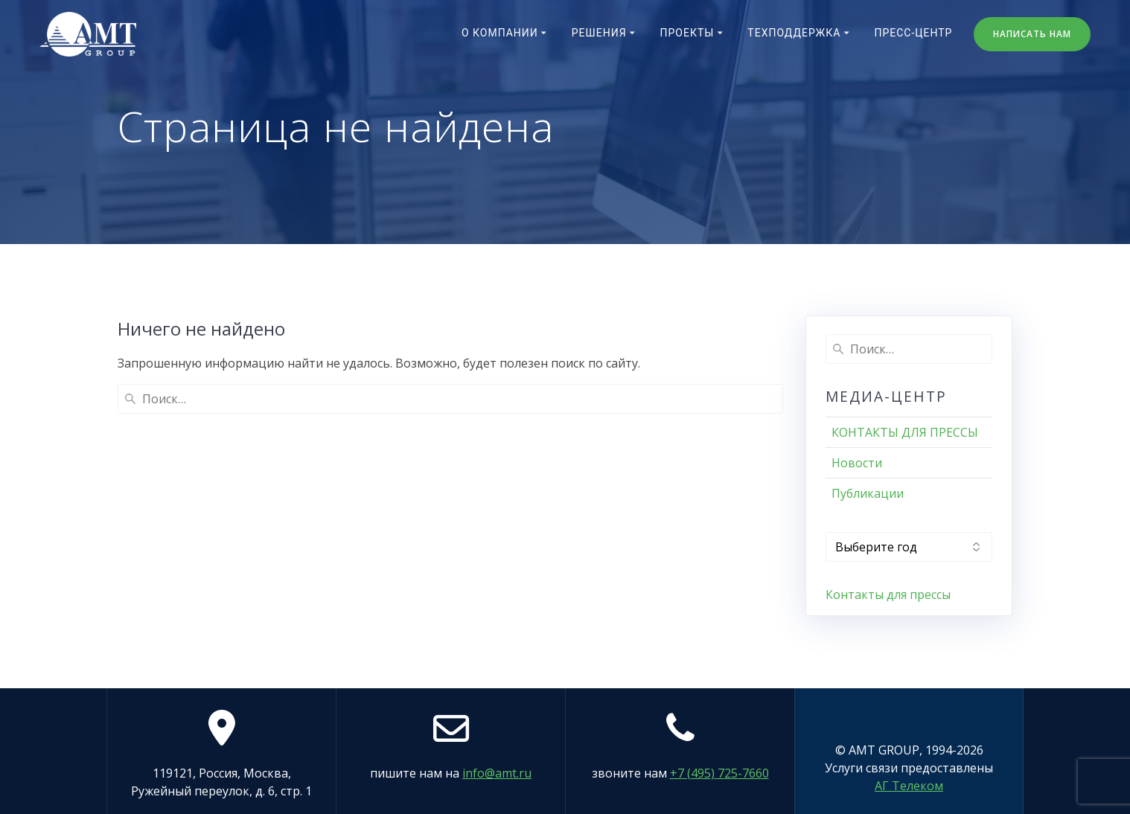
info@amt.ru (497, 773)
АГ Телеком (909, 786)
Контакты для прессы (888, 594)
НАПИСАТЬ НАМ (1032, 34)
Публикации (867, 493)
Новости (856, 463)
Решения (599, 33)
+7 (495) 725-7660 (719, 773)
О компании (500, 33)
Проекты (687, 33)
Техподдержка (793, 33)
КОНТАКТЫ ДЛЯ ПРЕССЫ (904, 432)
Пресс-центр (913, 33)
